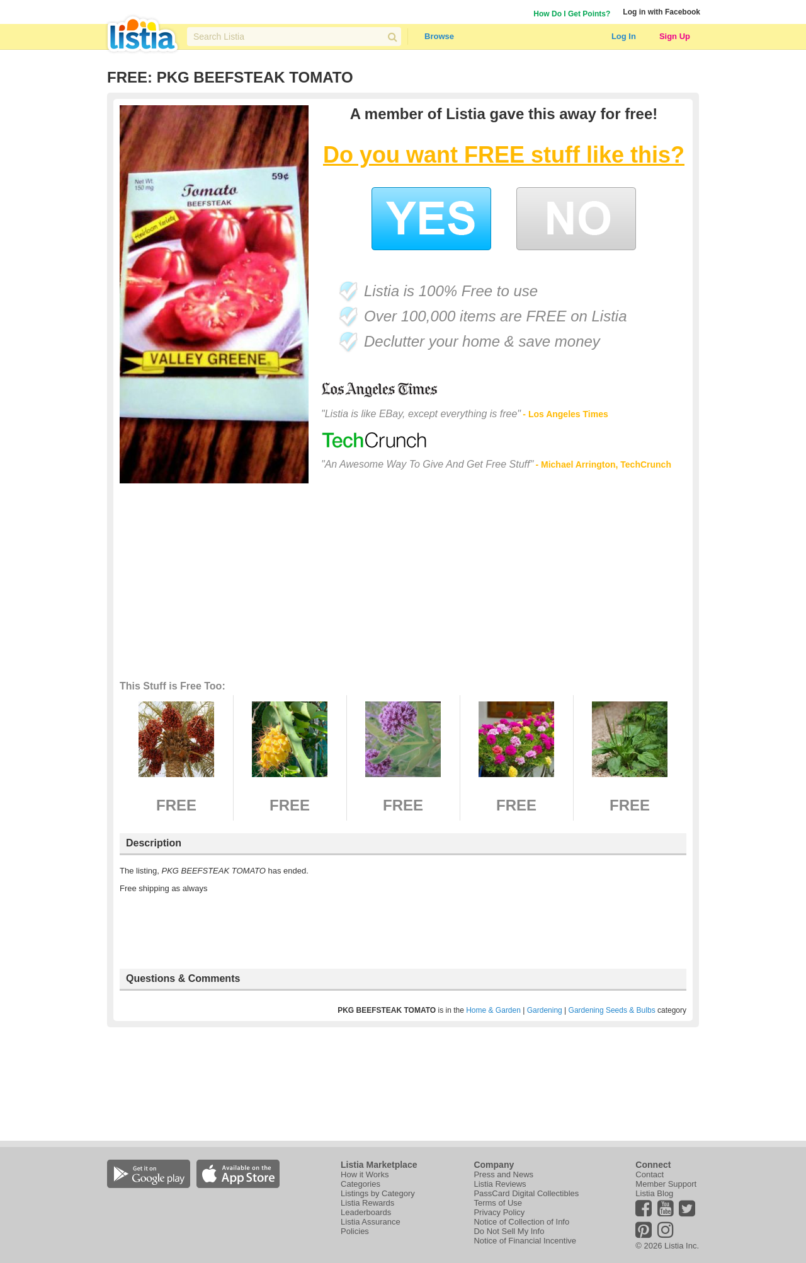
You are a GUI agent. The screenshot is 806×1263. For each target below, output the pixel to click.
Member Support (665, 1184)
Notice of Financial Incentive (525, 1240)
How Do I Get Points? (571, 13)
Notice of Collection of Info (521, 1221)
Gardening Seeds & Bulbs (612, 1010)
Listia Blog (654, 1193)
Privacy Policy (499, 1212)
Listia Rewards (367, 1203)
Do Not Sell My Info (509, 1231)
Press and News (503, 1174)
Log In (623, 36)
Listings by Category (378, 1193)
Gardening (544, 1010)
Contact (649, 1174)
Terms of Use (498, 1203)
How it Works (365, 1174)
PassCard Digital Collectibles (526, 1193)
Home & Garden (493, 1010)
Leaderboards (366, 1212)
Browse (439, 36)
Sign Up (674, 36)
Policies (355, 1231)
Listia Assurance (370, 1221)
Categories (360, 1184)
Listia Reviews (500, 1184)
